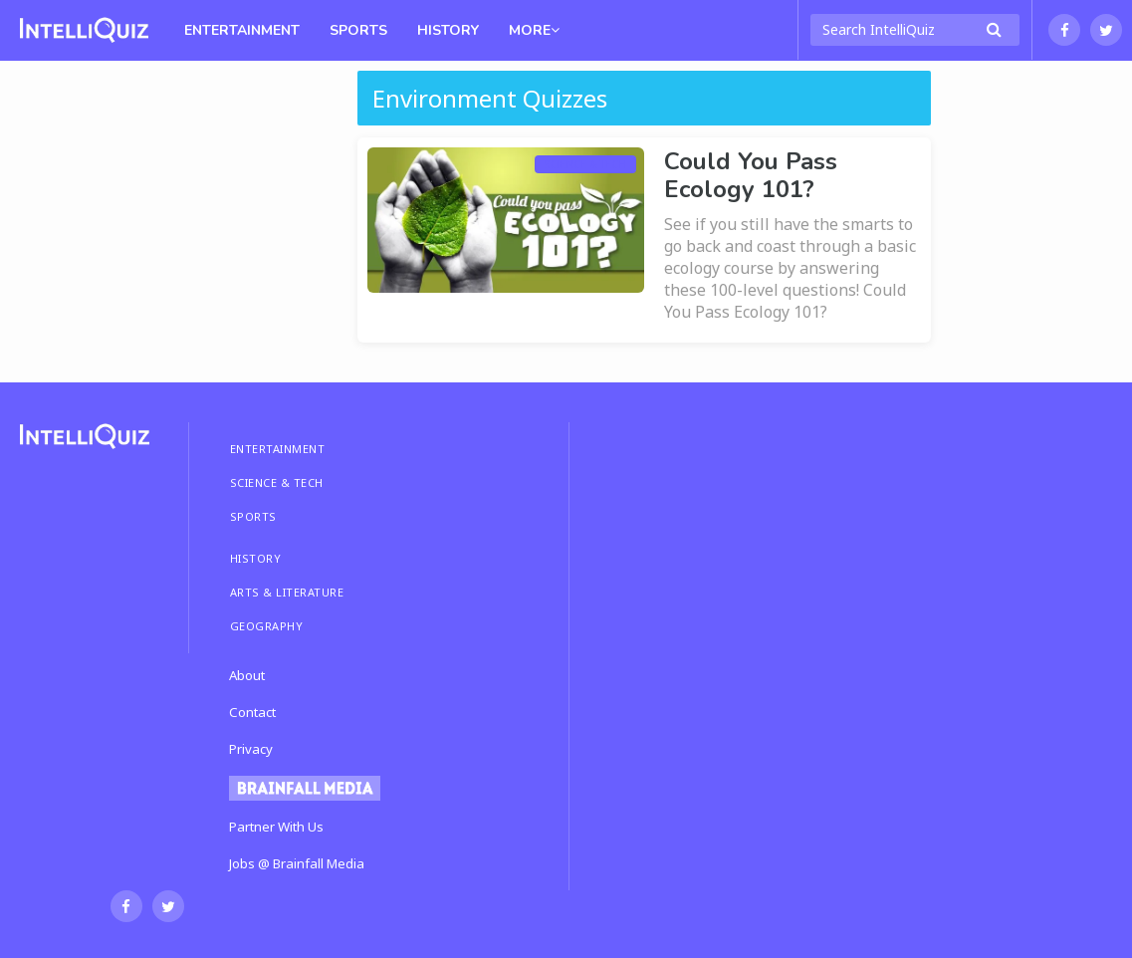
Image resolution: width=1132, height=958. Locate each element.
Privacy (251, 749)
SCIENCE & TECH (277, 482)
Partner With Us (276, 827)
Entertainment (242, 30)
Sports (358, 30)
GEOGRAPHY (267, 625)
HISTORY (256, 558)
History (448, 30)
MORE (534, 30)
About (247, 675)
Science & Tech (585, 164)
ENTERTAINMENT (278, 448)
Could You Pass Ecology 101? (750, 175)
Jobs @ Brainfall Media (296, 863)
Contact (252, 712)
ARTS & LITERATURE (287, 592)
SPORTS (253, 516)
